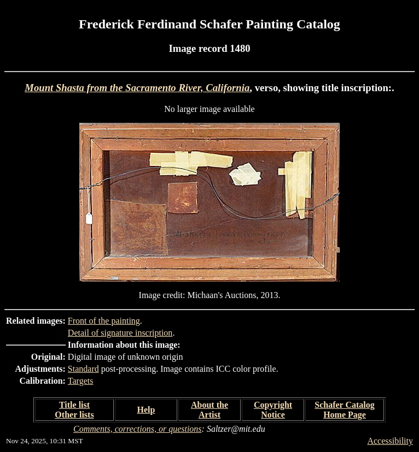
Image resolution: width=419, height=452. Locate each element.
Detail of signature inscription (120, 332)
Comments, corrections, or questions (137, 428)
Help (146, 409)
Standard (83, 368)
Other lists (74, 414)
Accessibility (390, 440)
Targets (81, 380)
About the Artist (209, 409)
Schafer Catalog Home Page (344, 409)
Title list (74, 404)
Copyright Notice (273, 409)
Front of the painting (104, 320)
